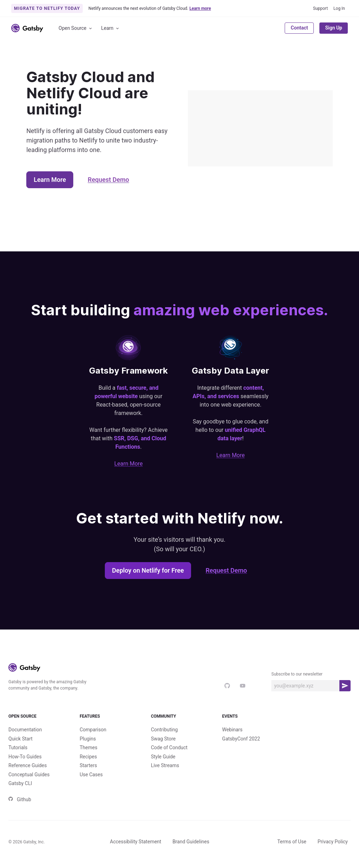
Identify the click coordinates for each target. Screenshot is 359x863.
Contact (299, 28)
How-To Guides (25, 756)
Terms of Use (291, 841)
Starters (88, 765)
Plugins (88, 739)
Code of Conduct (169, 747)
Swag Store (163, 739)
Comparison (93, 729)
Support (320, 8)
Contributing (164, 729)
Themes (88, 747)
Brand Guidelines (190, 841)
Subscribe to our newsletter (297, 674)
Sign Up (333, 28)
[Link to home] (27, 28)
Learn (110, 28)
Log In (339, 8)
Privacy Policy (333, 841)
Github (19, 799)
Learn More (50, 179)
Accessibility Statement (135, 841)
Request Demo (108, 179)
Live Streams (165, 765)
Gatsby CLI (20, 783)
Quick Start (20, 739)
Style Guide (163, 756)
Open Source (76, 28)
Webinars (232, 729)
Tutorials (17, 747)
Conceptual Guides (28, 774)
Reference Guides (27, 765)
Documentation (25, 729)
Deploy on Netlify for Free (148, 570)
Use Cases (91, 774)
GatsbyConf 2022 (241, 739)
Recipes (88, 756)
